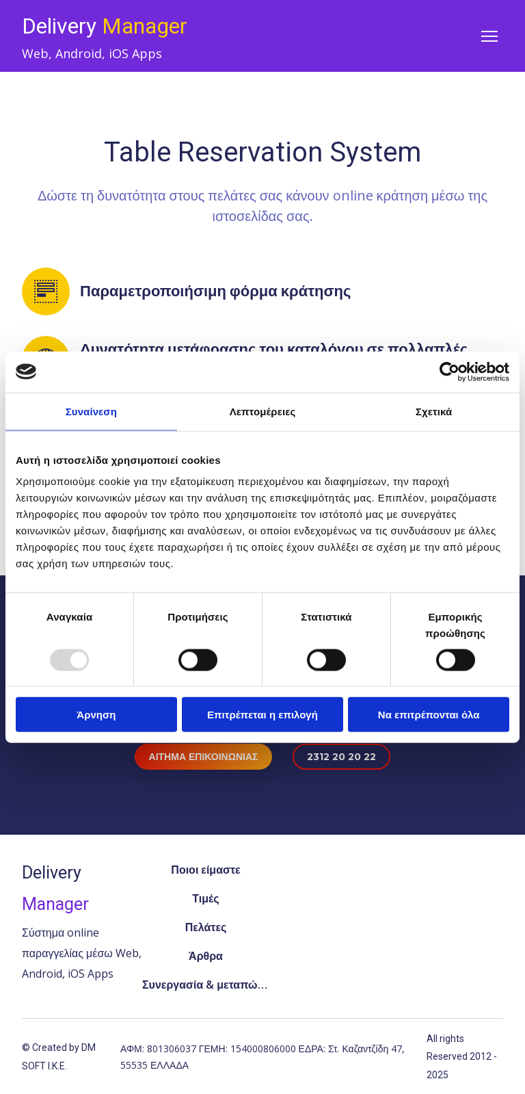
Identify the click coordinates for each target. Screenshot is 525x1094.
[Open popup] (443, 928)
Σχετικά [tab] (434, 411)
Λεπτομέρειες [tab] (263, 411)
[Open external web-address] (322, 928)
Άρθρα (206, 955)
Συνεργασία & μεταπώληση (205, 984)
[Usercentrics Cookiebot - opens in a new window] (449, 371)
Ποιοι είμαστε (205, 869)
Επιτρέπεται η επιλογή (262, 714)
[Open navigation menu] (489, 36)
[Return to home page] (104, 26)
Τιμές (205, 898)
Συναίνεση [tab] (91, 411)
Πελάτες (206, 927)
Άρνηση (96, 714)
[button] (204, 757)
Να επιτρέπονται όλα (429, 714)
